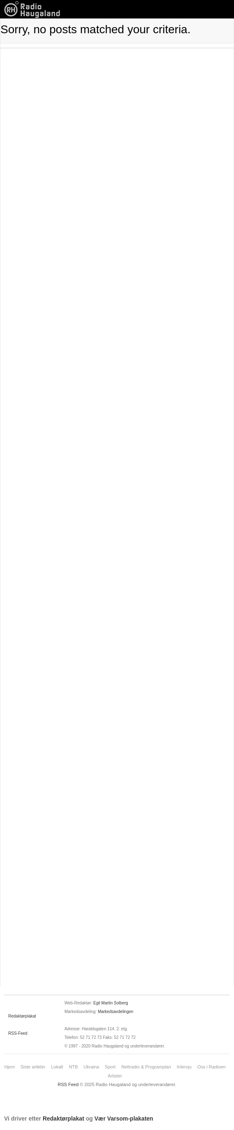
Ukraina (91, 1066)
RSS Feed (68, 1084)
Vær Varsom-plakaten (123, 1118)
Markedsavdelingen (115, 1011)
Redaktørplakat (22, 1016)
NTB (73, 1066)
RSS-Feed (18, 1033)
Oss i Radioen (211, 1066)
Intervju (184, 1066)
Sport (110, 1066)
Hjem (9, 1066)
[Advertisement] (117, 99)
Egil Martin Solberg (110, 1003)
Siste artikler (33, 1066)
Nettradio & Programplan (146, 1066)
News (35, 9)
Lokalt (57, 1066)
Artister (115, 1075)
